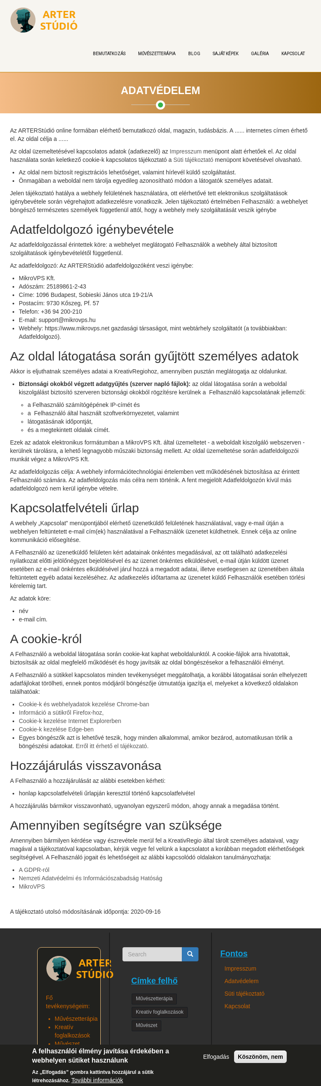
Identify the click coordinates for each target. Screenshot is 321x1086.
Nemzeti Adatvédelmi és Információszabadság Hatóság (90, 878)
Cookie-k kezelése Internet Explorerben (70, 721)
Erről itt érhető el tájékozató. (112, 746)
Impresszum (185, 151)
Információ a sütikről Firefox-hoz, (61, 712)
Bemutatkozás (109, 53)
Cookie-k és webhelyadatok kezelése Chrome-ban (84, 704)
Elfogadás (216, 1061)
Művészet (146, 1025)
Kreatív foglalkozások (159, 1012)
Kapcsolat (293, 53)
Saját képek (225, 53)
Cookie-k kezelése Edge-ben (56, 729)
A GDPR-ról (34, 869)
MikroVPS (32, 886)
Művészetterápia (157, 53)
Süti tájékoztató (193, 159)
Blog (194, 53)
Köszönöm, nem (260, 1061)
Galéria (260, 53)
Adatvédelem (241, 981)
